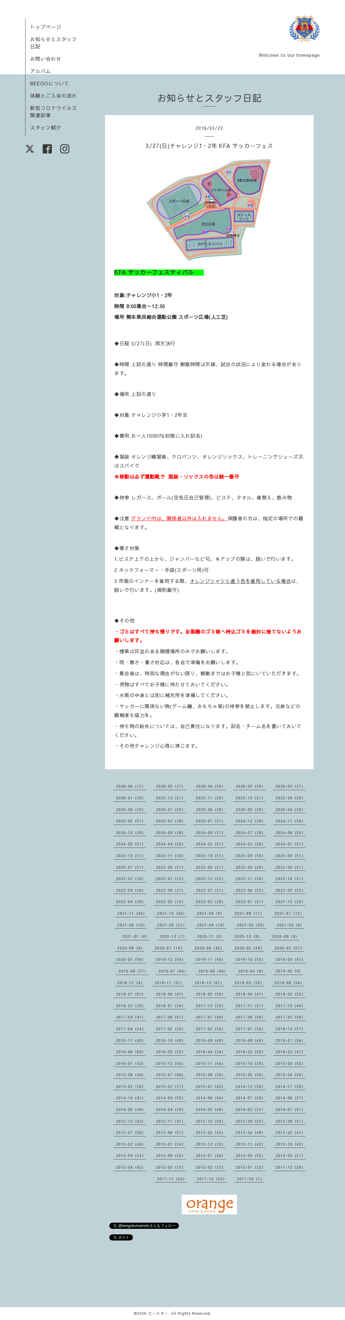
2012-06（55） (251, 1155)
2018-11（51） (169, 982)
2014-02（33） (251, 1109)
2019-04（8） (252, 971)
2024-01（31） (290, 843)
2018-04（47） (251, 994)
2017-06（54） (251, 1017)
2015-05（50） (251, 1074)
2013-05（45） (211, 1132)
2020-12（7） (173, 936)
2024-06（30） (290, 832)
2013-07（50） (131, 1132)
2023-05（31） (211, 867)
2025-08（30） (131, 809)
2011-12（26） (290, 1167)
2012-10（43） (290, 1144)
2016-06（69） (131, 1051)
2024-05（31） (131, 843)
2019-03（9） (289, 971)
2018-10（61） (209, 982)
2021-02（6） (290, 924)
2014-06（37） (290, 1097)
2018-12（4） (131, 982)
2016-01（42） (131, 1063)
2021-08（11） (249, 913)
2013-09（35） (251, 1121)
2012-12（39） (211, 1144)
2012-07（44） (211, 1155)
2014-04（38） (171, 1109)
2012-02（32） (211, 1167)
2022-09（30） (131, 890)
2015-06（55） (211, 1074)
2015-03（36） (131, 1086)
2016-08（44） (251, 1040)
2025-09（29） (290, 797)
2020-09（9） (285, 936)
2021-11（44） (132, 913)
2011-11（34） (172, 1178)
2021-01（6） (135, 936)
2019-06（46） (213, 971)
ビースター (158, 1313)
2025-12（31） (171, 797)
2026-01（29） (131, 797)
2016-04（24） (211, 1051)
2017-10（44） (290, 1005)
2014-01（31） (290, 1109)
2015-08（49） (131, 1074)
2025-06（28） (211, 809)
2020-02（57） (289, 947)
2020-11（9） (210, 936)
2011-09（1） (250, 1178)
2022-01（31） (251, 901)
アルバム (40, 71)
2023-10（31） (211, 855)
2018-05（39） (211, 994)
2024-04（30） (171, 843)
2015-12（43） (171, 1063)
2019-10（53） (251, 959)
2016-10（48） (171, 1040)
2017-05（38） (290, 1017)
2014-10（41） (131, 1097)
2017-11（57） (251, 1005)
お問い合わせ (45, 58)
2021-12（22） (290, 901)
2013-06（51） (171, 1132)
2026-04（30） (211, 786)
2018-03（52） (290, 994)
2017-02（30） (211, 1028)
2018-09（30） (249, 982)
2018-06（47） (171, 994)
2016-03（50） (251, 1051)
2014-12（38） (251, 1086)
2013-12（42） (131, 1121)
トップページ (45, 26)
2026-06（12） (131, 786)
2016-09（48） (211, 1040)
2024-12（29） (251, 820)
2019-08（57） (133, 971)
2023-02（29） (131, 878)
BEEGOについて (49, 83)
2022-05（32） (290, 890)
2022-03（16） (171, 901)
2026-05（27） (171, 786)
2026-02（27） (290, 786)
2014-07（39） (251, 1097)
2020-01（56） (131, 959)
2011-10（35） (212, 1178)
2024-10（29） (131, 832)
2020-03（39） (249, 947)
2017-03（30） (171, 1028)
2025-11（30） (211, 797)
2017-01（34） (251, 1028)
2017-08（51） (171, 1017)
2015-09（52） (290, 1063)
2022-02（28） (211, 901)
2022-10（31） (290, 878)
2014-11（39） (290, 1086)
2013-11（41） (171, 1121)
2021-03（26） (252, 924)
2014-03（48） (211, 1109)
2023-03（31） (290, 867)
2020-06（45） (209, 947)
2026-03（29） (251, 786)
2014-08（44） (211, 1097)
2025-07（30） (171, 809)
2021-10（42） (172, 913)
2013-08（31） (290, 1121)
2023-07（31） (131, 867)
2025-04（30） (290, 809)
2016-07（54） (290, 1040)
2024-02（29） (251, 843)
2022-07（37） (211, 890)
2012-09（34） (131, 1155)
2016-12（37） (290, 1028)
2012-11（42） (251, 1144)
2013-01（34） (171, 1144)
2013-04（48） (251, 1132)
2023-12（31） (131, 855)
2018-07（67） (131, 994)
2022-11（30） (251, 878)
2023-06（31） (171, 867)
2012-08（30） (171, 1155)
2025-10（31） (251, 797)
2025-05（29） (251, 809)
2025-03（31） (131, 820)
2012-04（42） (131, 1167)
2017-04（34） (131, 1028)
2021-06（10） (132, 924)
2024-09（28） (171, 832)
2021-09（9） (210, 913)
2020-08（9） (131, 947)
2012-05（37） (290, 1155)
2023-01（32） (171, 878)
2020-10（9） (248, 936)
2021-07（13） (289, 913)
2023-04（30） (251, 867)
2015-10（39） (251, 1063)
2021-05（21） (172, 924)
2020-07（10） (169, 947)
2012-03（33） (171, 1167)
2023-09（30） (251, 855)
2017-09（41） (131, 1017)
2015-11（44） (211, 1063)
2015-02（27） (171, 1086)
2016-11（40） (131, 1040)
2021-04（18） (212, 924)
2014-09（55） (171, 1097)
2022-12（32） (211, 878)
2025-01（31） (211, 820)
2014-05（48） (131, 1109)
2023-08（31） (290, 855)
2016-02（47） (290, 1051)
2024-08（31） (211, 832)
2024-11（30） (290, 820)
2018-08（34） (289, 982)
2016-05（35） (171, 1051)
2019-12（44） (171, 959)
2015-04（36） (290, 1074)
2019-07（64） (173, 971)
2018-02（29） (131, 1005)
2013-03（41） (290, 1132)
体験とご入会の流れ (53, 95)
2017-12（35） (211, 1005)
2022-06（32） (251, 890)
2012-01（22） (251, 1167)
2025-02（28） (171, 820)
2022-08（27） (171, 890)
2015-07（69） (171, 1074)
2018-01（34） (171, 1005)
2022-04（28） (131, 901)
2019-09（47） (290, 959)
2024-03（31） (211, 843)
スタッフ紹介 (45, 127)
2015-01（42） (211, 1086)
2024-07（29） (251, 832)
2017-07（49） (211, 1017)
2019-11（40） (211, 959)
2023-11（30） (171, 855)
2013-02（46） (131, 1144)
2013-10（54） (211, 1121)
